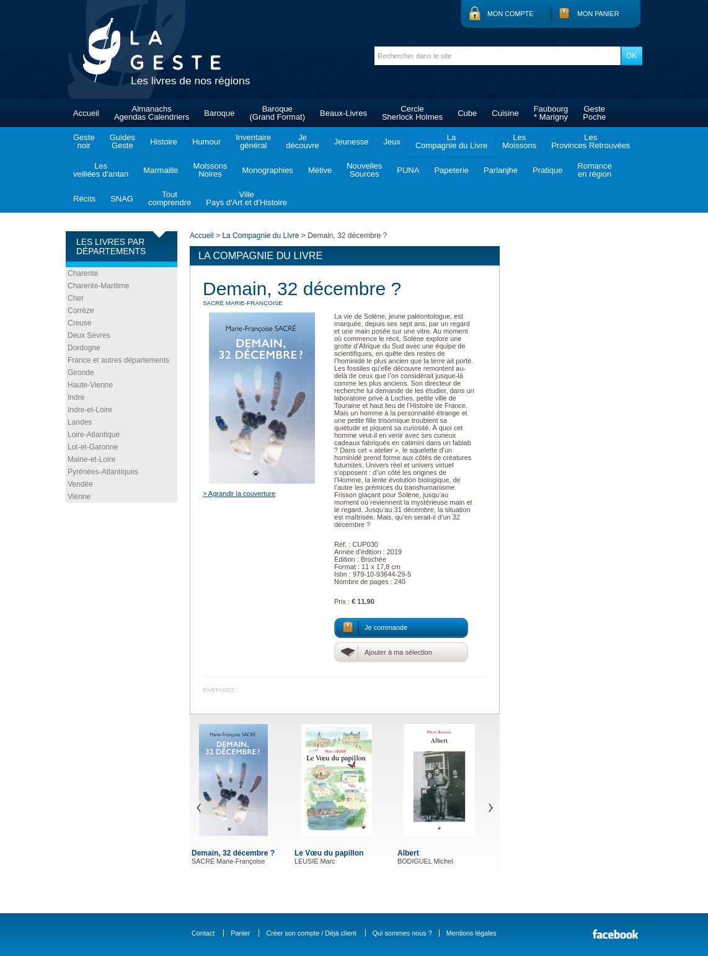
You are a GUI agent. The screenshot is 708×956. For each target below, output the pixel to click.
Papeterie (451, 170)
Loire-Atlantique (94, 434)
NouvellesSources (364, 170)
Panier (240, 933)
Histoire (163, 141)
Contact (203, 933)
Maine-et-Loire (91, 459)
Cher (76, 298)
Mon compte (510, 13)
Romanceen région (594, 170)
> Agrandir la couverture (239, 493)
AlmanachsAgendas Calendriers (151, 113)
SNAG (121, 198)
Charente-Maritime (98, 285)
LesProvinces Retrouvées (590, 141)
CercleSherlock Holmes (412, 113)
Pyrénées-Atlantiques (103, 471)
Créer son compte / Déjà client (311, 933)
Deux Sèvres (89, 335)
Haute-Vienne (90, 385)
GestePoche (594, 113)
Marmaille (160, 170)
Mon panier (598, 13)
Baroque (219, 113)
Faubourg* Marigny (551, 113)
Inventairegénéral (253, 141)
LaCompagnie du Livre (451, 141)
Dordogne (84, 347)
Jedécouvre (302, 141)
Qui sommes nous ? (402, 933)
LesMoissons (519, 141)
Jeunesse (351, 141)
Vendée (80, 484)
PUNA (408, 170)
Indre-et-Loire (90, 409)
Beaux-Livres (343, 113)
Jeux (391, 141)
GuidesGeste (122, 141)
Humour (206, 141)
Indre (76, 397)
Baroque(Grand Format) (277, 113)
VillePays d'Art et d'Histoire (246, 198)
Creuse (80, 323)
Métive (320, 170)
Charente (83, 273)
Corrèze (81, 310)
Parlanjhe (501, 170)
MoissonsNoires (210, 170)
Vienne (79, 496)
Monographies (267, 170)
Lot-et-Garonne (93, 447)
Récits (84, 198)
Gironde (81, 372)
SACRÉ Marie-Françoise (243, 302)
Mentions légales (471, 933)
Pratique (547, 170)
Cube (467, 113)
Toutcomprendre (169, 198)
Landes (80, 422)
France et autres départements (118, 360)
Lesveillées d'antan (100, 170)
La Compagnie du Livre (260, 235)
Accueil (86, 113)
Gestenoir (84, 141)
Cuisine (505, 113)
